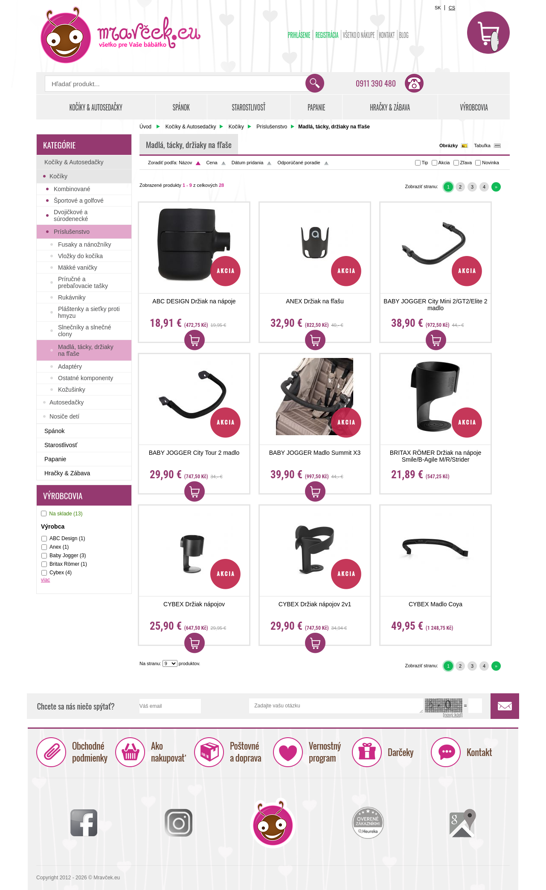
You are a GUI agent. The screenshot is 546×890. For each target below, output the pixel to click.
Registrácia (327, 35)
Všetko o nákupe (359, 35)
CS (452, 7)
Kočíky (236, 127)
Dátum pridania (248, 162)
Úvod (145, 127)
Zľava (466, 162)
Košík (488, 32)
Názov (185, 162)
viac (45, 580)
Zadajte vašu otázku (336, 706)
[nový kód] (453, 715)
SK (438, 7)
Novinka (490, 162)
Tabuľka (482, 145)
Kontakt (387, 35)
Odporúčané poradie (298, 162)
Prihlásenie (299, 35)
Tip (425, 162)
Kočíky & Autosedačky (191, 127)
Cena (211, 162)
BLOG (404, 35)
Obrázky (448, 145)
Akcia (444, 162)
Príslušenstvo (271, 127)
